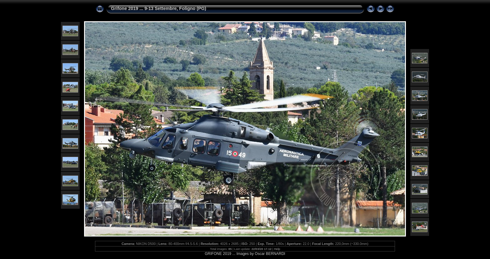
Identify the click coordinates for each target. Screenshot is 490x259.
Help (277, 249)
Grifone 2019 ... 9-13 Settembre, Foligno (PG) (158, 8)
